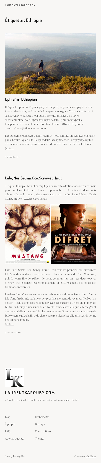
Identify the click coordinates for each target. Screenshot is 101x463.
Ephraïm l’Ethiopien (21, 99)
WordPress (91, 456)
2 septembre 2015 (13, 332)
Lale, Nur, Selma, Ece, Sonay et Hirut (33, 178)
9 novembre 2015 (13, 157)
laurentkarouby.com (20, 5)
